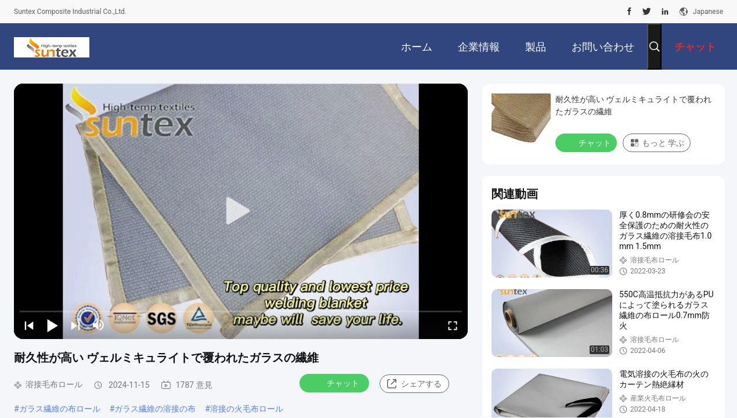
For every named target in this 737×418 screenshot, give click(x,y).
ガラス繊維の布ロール (59, 408)
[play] (240, 211)
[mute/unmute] (98, 325)
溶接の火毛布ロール (246, 408)
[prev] (29, 325)
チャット (335, 382)
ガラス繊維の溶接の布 (155, 408)
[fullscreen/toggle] (452, 325)
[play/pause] (52, 325)
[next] (75, 325)
